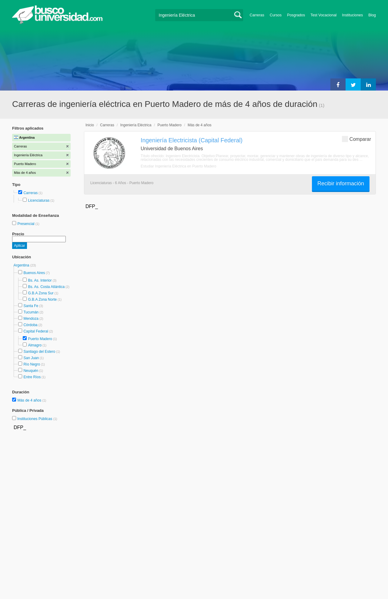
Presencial (26, 224)
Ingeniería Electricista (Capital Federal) (191, 140)
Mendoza (30, 318)
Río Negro (31, 364)
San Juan (31, 358)
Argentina (22, 265)
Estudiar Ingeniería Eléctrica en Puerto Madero (178, 166)
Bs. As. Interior (40, 280)
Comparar (356, 139)
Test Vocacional (323, 15)
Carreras (257, 15)
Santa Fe (30, 306)
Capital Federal (35, 331)
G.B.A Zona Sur (40, 293)
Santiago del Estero (39, 351)
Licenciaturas (38, 200)
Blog (372, 15)
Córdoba (30, 325)
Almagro (35, 345)
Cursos (276, 15)
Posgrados (296, 15)
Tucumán (30, 312)
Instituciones (352, 15)
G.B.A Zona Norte (42, 299)
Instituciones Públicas (37, 419)
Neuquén (30, 371)
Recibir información (340, 183)
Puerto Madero (40, 339)
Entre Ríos (32, 377)
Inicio (89, 125)
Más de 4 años (29, 400)
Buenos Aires (34, 273)
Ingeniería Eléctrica (136, 125)
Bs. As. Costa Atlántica (46, 287)
